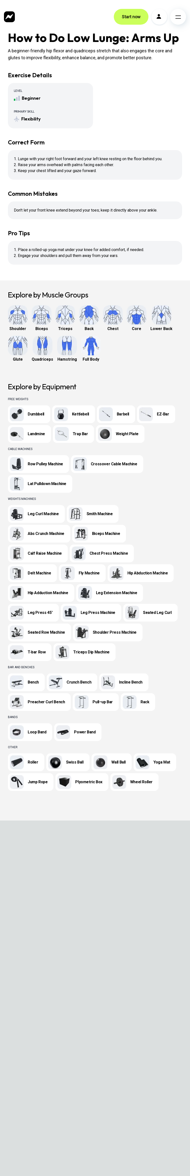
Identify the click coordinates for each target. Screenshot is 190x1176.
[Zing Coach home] (9, 16)
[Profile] (159, 17)
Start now (131, 16)
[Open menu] (178, 17)
